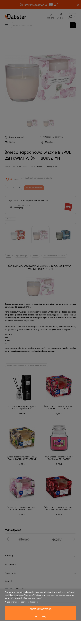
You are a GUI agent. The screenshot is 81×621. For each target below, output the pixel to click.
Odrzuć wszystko (41, 609)
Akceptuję (40, 617)
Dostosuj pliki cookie (29, 602)
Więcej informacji (12, 602)
